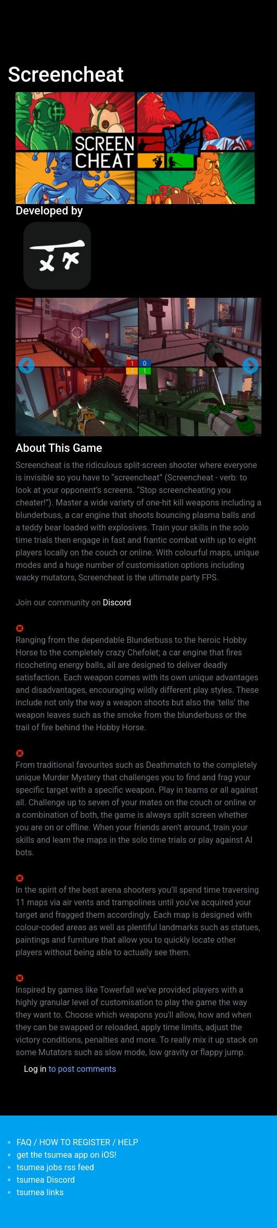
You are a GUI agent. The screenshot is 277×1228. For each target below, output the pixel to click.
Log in (35, 1069)
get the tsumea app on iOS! (66, 1155)
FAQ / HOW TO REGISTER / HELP (77, 1142)
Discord (117, 602)
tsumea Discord (46, 1180)
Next (250, 366)
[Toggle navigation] (22, 14)
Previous (26, 366)
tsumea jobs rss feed (55, 1167)
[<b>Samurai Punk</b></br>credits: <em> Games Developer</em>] (138, 255)
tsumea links (40, 1192)
